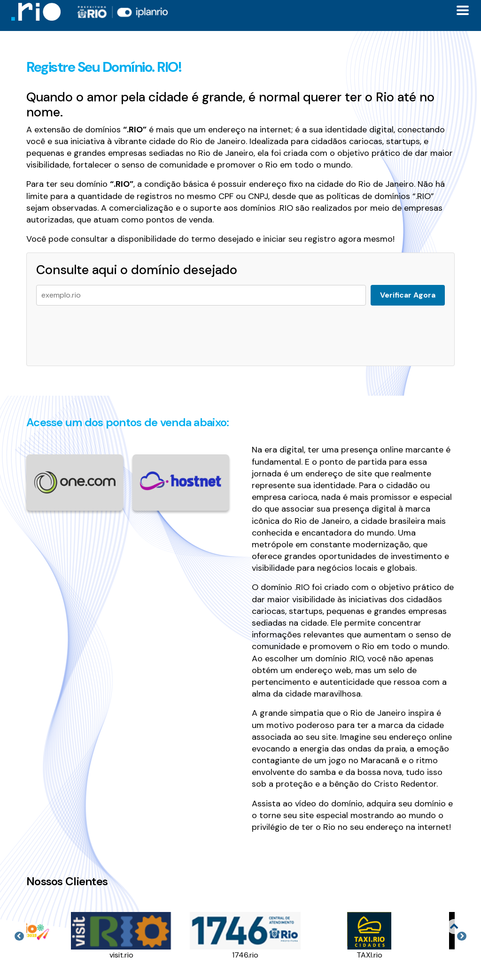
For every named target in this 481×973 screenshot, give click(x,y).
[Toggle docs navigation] (463, 10)
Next (461, 936)
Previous (19, 936)
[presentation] (107, 331)
